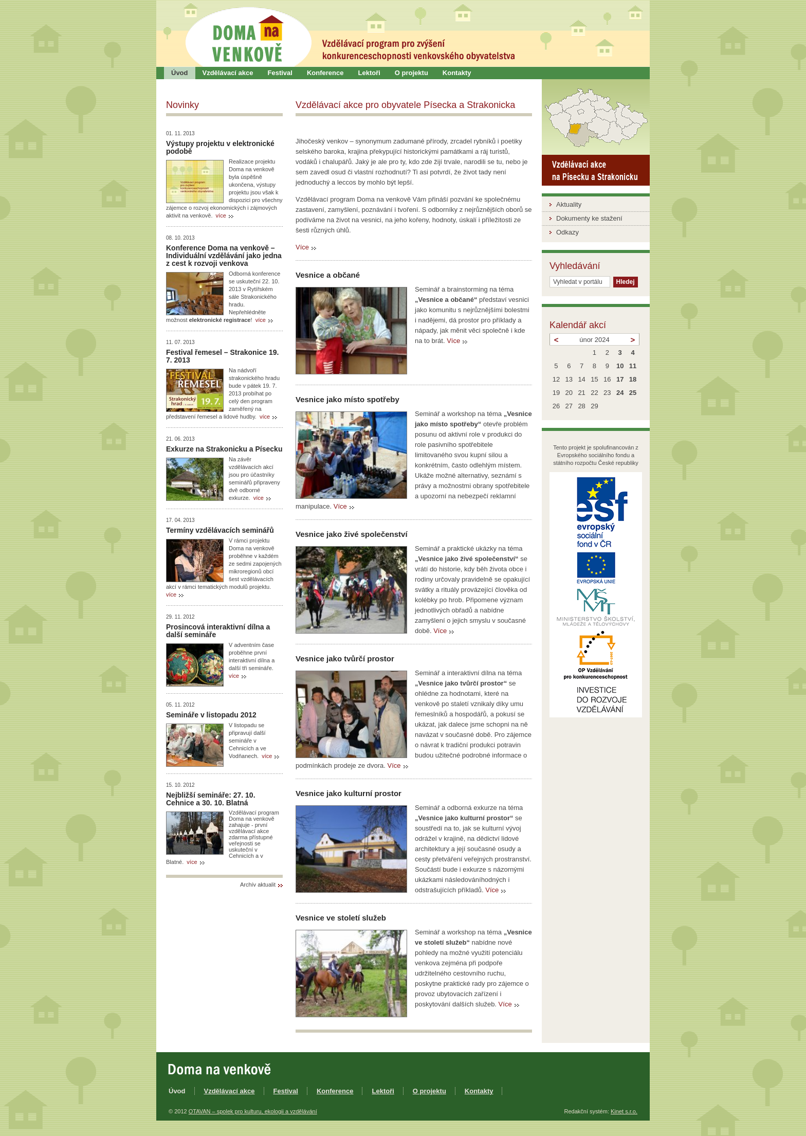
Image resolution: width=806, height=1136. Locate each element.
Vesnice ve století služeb (341, 917)
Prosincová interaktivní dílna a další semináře (218, 631)
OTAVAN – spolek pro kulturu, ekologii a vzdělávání (253, 1111)
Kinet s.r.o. (624, 1111)
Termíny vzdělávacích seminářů (220, 530)
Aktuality (568, 204)
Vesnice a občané (328, 275)
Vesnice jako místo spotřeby (347, 399)
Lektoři (369, 73)
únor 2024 (594, 340)
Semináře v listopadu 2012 (211, 715)
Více (302, 247)
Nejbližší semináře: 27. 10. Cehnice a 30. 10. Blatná (210, 799)
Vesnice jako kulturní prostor (348, 793)
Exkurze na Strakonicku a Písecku (224, 449)
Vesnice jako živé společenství (352, 534)
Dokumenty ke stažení (589, 218)
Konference (325, 73)
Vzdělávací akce (228, 73)
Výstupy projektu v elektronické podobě (220, 147)
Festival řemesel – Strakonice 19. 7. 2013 (222, 356)
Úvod (179, 73)
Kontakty (457, 73)
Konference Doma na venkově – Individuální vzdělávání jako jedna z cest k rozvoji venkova (224, 255)
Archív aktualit (258, 884)
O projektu (411, 73)
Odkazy (567, 232)
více (221, 215)
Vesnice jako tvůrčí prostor (345, 658)
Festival (280, 73)
